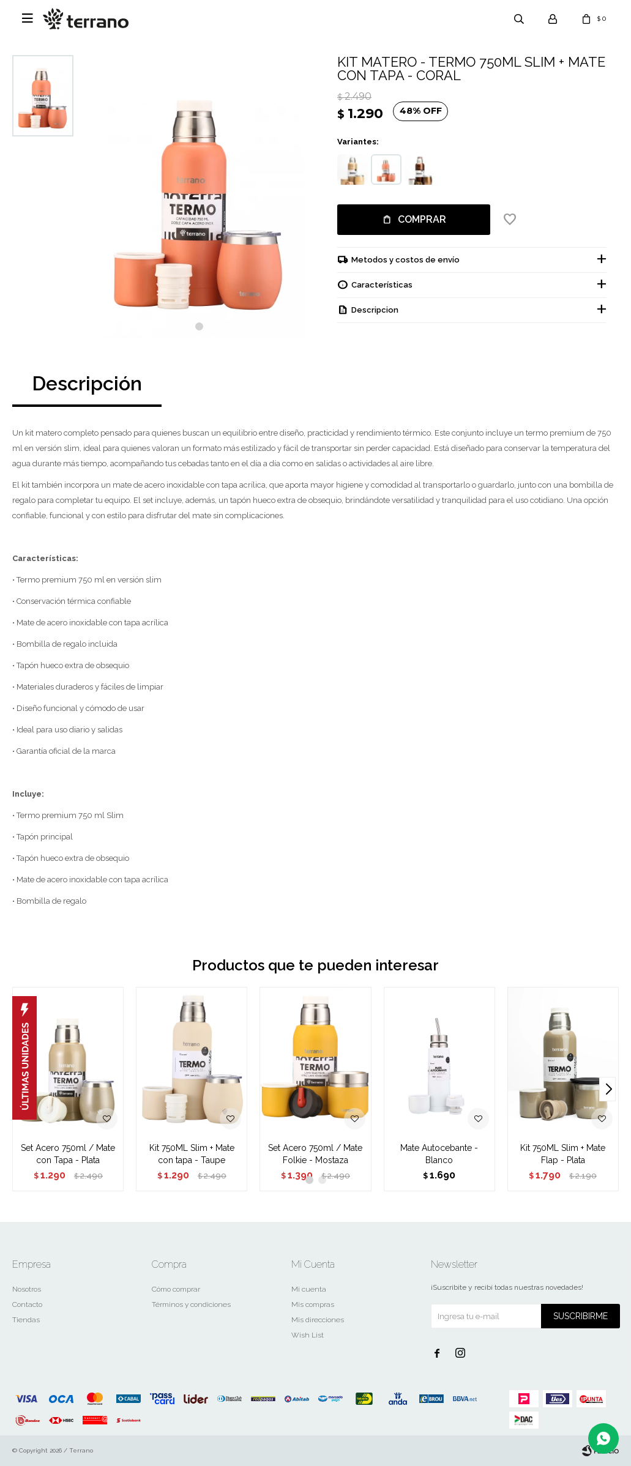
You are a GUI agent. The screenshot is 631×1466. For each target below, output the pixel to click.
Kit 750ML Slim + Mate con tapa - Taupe (191, 1154)
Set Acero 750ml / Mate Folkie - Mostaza (315, 1154)
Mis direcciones (317, 1319)
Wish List (307, 1335)
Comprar (422, 219)
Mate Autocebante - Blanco (439, 1154)
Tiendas (26, 1319)
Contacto (27, 1304)
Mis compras (312, 1304)
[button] (199, 326)
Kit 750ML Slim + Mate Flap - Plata (562, 1154)
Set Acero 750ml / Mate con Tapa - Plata (68, 1154)
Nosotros (26, 1289)
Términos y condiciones (191, 1304)
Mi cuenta (308, 1289)
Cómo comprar (176, 1289)
